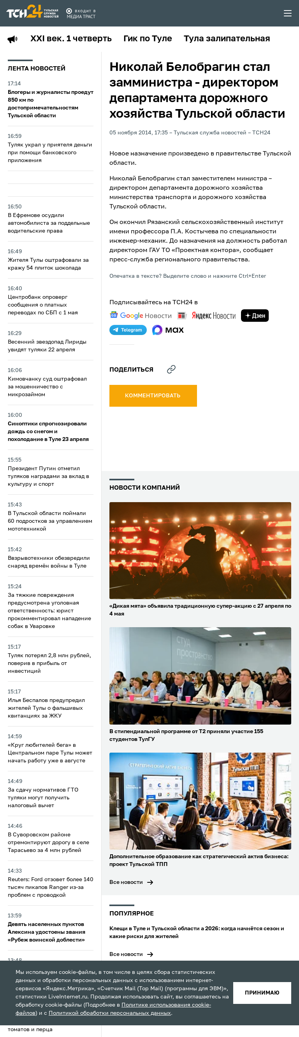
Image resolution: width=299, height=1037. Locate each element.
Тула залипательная (227, 39)
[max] (168, 330)
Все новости (126, 882)
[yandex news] (206, 315)
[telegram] (128, 330)
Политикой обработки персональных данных (110, 1013)
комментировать (153, 396)
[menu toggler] (288, 13)
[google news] (140, 315)
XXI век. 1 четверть (71, 39)
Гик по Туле (147, 39)
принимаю (262, 993)
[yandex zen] (255, 315)
